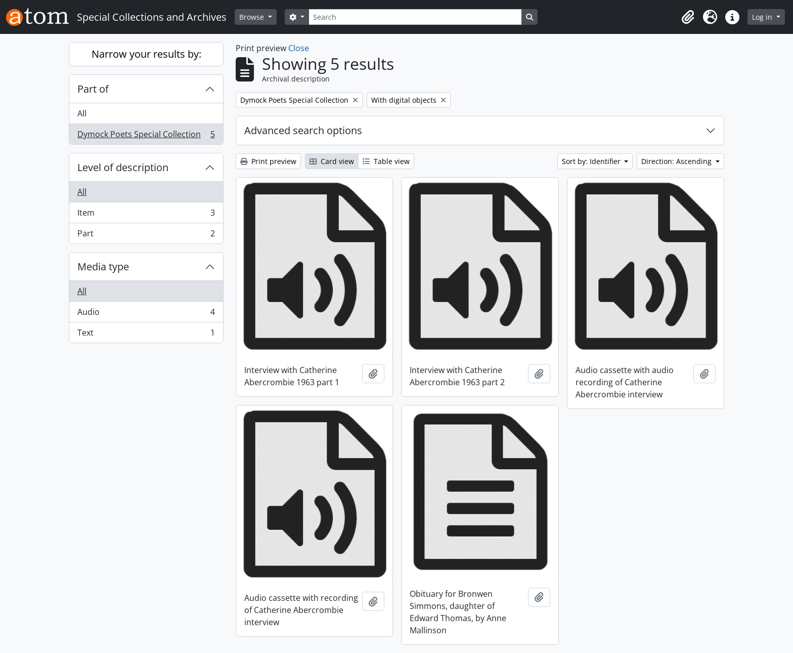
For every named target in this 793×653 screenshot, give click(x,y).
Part (146, 235)
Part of (93, 89)
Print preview (268, 161)
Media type (103, 266)
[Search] (415, 17)
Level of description (122, 167)
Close (298, 48)
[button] (688, 17)
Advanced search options (303, 130)
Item (146, 215)
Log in (763, 17)
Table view (386, 161)
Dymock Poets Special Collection (146, 136)
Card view (332, 161)
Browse (252, 17)
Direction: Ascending (677, 161)
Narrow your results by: (146, 54)
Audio (146, 314)
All (81, 113)
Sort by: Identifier (592, 161)
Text (146, 335)
